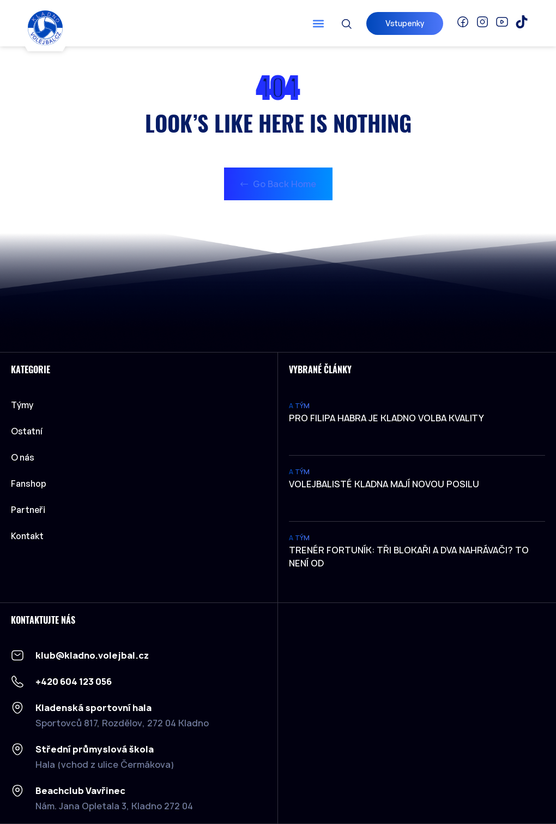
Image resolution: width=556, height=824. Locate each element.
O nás (22, 457)
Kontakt (27, 535)
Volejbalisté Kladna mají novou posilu (384, 484)
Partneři (28, 509)
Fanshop (28, 483)
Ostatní (29, 431)
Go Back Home (278, 184)
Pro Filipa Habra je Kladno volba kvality (386, 418)
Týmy (25, 404)
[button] (318, 23)
